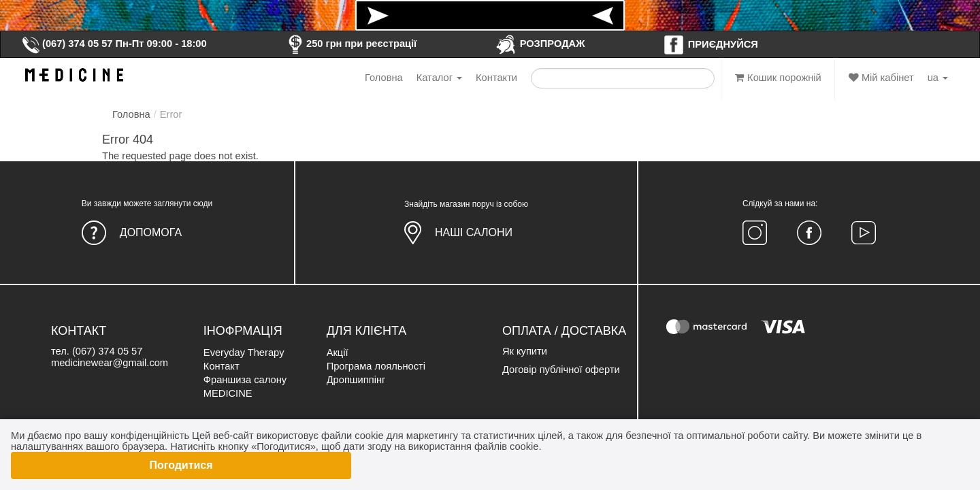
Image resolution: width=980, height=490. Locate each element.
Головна (384, 77)
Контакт (221, 366)
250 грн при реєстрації (350, 43)
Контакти (496, 77)
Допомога (151, 232)
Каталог (439, 77)
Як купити (524, 351)
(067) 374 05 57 (66, 43)
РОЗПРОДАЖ (540, 43)
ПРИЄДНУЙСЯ (710, 44)
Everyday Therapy (243, 352)
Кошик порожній (778, 77)
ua (938, 77)
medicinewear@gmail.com (109, 362)
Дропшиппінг (356, 379)
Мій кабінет (881, 77)
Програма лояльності (376, 366)
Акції (337, 352)
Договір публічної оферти (561, 369)
